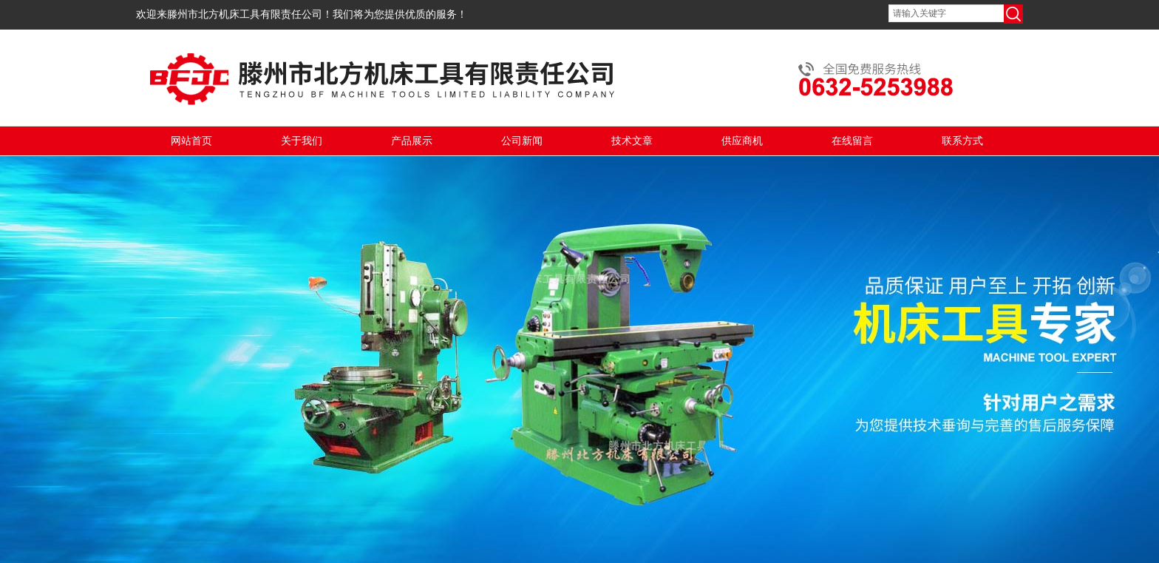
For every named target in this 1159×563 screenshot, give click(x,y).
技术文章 (632, 140)
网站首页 (191, 140)
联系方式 (962, 140)
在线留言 (852, 140)
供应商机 (742, 140)
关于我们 (301, 140)
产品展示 (411, 140)
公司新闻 (522, 140)
